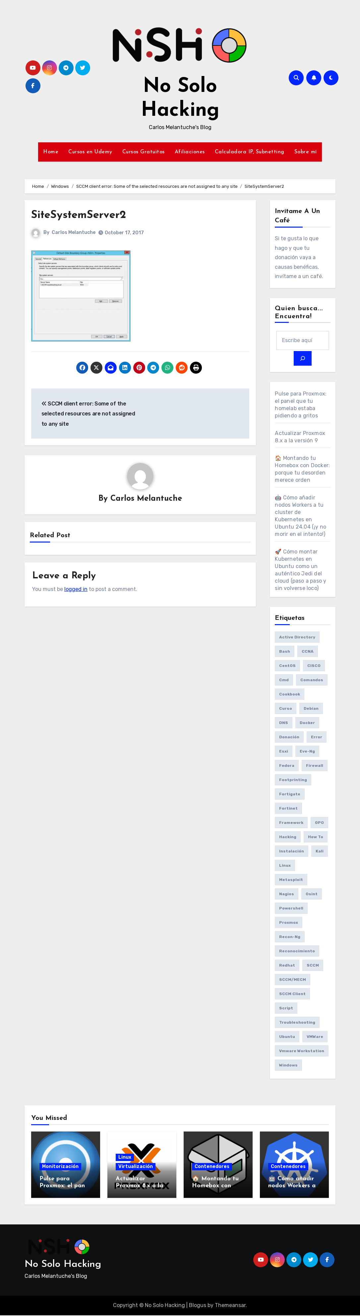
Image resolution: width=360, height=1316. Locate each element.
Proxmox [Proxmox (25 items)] (288, 923)
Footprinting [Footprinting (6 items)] (293, 780)
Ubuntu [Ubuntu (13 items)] (287, 1037)
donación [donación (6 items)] (289, 737)
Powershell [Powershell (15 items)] (291, 909)
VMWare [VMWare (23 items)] (315, 1037)
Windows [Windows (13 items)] (288, 1065)
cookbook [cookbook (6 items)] (289, 695)
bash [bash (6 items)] (284, 652)
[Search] (303, 359)
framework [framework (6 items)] (291, 823)
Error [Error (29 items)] (316, 737)
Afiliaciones (190, 152)
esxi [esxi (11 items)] (283, 752)
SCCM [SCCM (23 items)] (313, 966)
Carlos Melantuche (73, 232)
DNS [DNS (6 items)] (283, 723)
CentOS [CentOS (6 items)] (287, 666)
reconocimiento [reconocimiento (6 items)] (297, 951)
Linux (124, 1158)
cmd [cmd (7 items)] (284, 680)
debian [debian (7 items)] (311, 709)
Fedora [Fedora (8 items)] (286, 766)
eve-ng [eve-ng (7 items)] (307, 752)
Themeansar (230, 1306)
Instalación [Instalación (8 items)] (291, 851)
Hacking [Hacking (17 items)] (287, 837)
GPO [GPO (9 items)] (319, 823)
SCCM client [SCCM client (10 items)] (292, 994)
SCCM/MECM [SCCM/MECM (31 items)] (292, 980)
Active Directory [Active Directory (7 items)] (297, 637)
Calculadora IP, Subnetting (249, 152)
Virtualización (135, 1167)
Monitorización (60, 1167)
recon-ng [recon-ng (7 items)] (289, 937)
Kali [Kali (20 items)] (320, 851)
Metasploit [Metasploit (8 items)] (291, 880)
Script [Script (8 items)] (286, 1008)
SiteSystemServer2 (86, 214)
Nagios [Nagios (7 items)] (286, 894)
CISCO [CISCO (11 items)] (314, 666)
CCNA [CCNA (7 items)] (308, 652)
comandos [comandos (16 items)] (311, 680)
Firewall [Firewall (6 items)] (314, 766)
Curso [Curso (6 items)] (285, 709)
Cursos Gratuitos (143, 152)
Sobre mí (305, 152)
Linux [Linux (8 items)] (285, 866)
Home (50, 152)
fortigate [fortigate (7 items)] (289, 794)
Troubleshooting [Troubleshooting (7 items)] (297, 1023)
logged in (76, 590)
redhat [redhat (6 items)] (287, 966)
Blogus (197, 1306)
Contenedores (212, 1167)
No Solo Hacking (63, 1265)
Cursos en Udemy (90, 152)
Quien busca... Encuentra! (299, 312)
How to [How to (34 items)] (315, 837)
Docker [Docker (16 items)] (307, 723)
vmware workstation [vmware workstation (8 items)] (301, 1051)
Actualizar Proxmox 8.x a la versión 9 (139, 1186)
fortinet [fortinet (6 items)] (288, 809)
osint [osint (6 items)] (312, 894)
